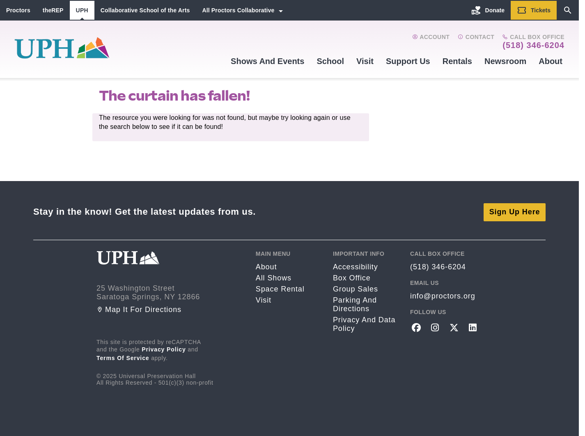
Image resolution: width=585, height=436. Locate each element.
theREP (53, 10)
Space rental (280, 288)
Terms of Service (122, 356)
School (330, 61)
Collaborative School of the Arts (145, 10)
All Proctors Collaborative (238, 10)
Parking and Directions (355, 303)
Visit (365, 61)
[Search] (568, 10)
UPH (82, 10)
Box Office (352, 277)
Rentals (457, 61)
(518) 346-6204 (533, 45)
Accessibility (355, 266)
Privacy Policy (164, 348)
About (550, 61)
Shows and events (267, 61)
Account (431, 37)
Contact (476, 37)
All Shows (273, 277)
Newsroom (505, 61)
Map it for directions (138, 308)
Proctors (18, 10)
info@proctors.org (442, 295)
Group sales (355, 288)
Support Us (408, 61)
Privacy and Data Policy (364, 322)
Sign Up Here (514, 211)
